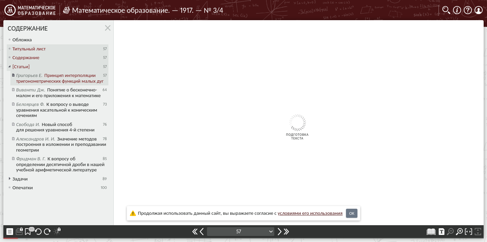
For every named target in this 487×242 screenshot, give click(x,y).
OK (351, 213)
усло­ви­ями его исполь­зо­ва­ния (310, 213)
